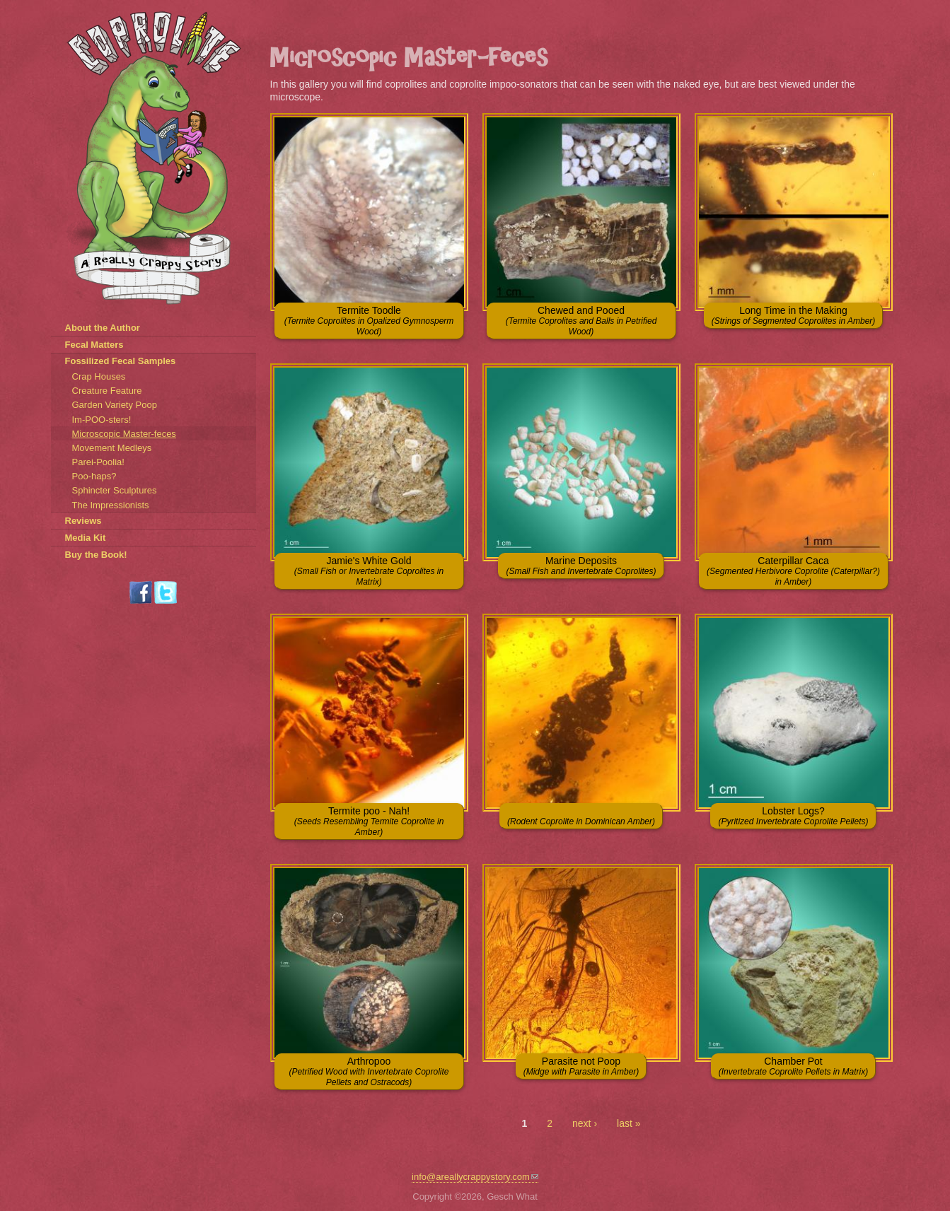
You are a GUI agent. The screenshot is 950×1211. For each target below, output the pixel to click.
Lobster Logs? (793, 815)
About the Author (102, 327)
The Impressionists (110, 505)
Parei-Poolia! (98, 462)
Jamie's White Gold (369, 571)
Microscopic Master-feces (124, 433)
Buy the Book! (96, 554)
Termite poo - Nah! (369, 821)
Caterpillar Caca (793, 571)
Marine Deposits (581, 565)
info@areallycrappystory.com (475, 1176)
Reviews (83, 520)
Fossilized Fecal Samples (120, 361)
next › (584, 1123)
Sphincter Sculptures (114, 490)
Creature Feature (107, 390)
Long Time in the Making (794, 315)
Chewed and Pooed (581, 321)
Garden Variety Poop (114, 404)
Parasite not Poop (581, 1066)
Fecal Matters (94, 344)
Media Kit (85, 537)
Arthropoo (368, 1071)
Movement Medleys (112, 448)
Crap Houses (99, 376)
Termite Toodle (369, 321)
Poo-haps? (94, 476)
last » (628, 1123)
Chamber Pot (793, 1066)
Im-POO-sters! (102, 419)
